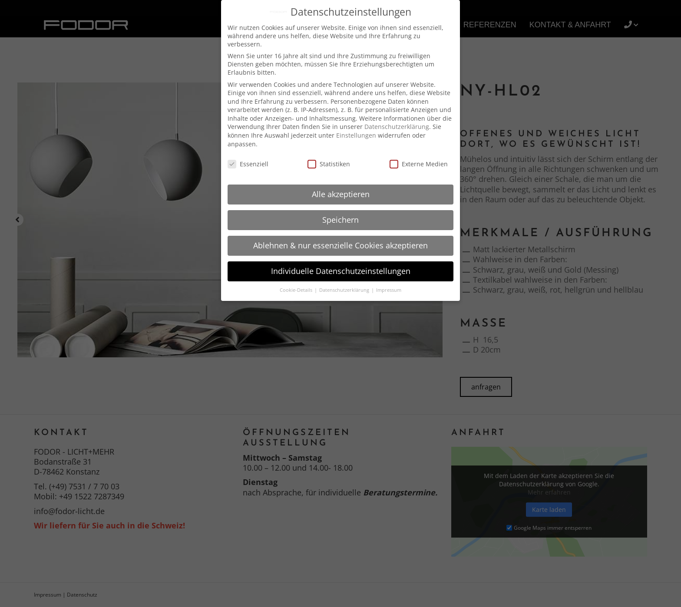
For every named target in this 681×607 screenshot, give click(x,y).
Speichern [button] (340, 219)
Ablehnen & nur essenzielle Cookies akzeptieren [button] (340, 245)
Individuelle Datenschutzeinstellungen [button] (340, 271)
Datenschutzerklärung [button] (344, 290)
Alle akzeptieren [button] (341, 194)
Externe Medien (419, 164)
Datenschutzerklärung (396, 126)
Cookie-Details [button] (297, 290)
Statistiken (328, 164)
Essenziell (248, 164)
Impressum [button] (388, 290)
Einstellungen (356, 135)
